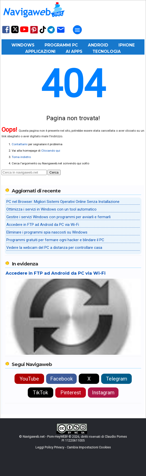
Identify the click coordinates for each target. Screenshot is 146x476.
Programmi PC (61, 45)
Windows (22, 45)
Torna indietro (21, 157)
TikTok (40, 392)
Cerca (54, 172)
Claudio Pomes (116, 436)
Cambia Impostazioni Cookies (89, 447)
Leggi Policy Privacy (49, 447)
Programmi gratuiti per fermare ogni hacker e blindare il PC (55, 240)
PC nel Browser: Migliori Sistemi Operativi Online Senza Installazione (63, 201)
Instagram (103, 392)
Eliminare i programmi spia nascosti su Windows (46, 232)
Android (98, 45)
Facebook (61, 379)
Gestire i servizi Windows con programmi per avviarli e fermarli (58, 217)
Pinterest (70, 392)
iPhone (126, 45)
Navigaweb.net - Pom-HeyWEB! (45, 436)
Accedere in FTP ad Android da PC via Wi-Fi (42, 224)
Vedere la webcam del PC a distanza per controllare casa (54, 247)
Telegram (116, 379)
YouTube (29, 379)
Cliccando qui (50, 150)
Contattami (20, 144)
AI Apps (74, 51)
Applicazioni (40, 51)
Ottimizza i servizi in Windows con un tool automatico (51, 209)
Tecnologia (106, 51)
